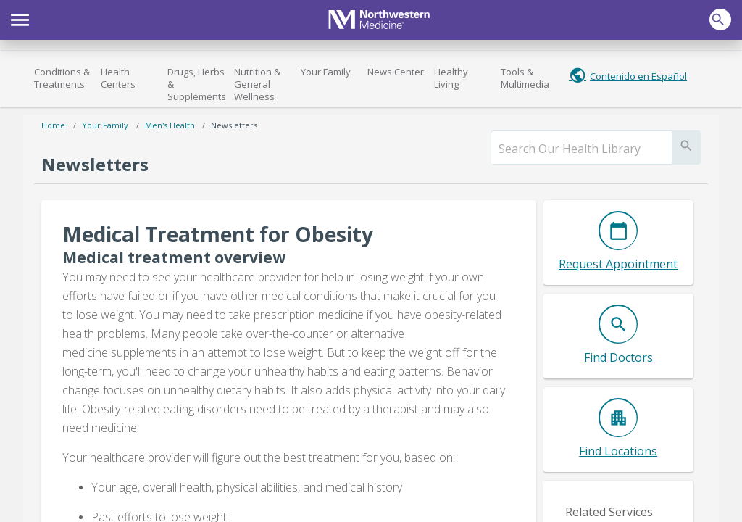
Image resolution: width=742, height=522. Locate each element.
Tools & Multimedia (525, 78)
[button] (20, 18)
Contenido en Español (638, 76)
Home (53, 125)
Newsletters (234, 125)
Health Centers (118, 78)
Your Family (326, 71)
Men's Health (170, 125)
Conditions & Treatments (62, 78)
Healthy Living (451, 78)
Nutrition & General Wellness (257, 84)
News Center (395, 71)
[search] (581, 148)
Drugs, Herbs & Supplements (196, 84)
